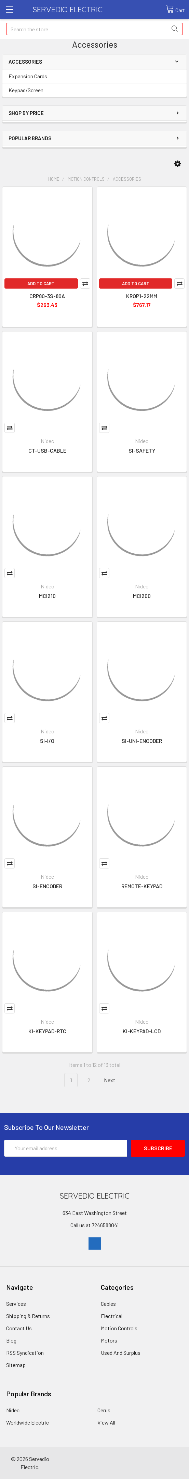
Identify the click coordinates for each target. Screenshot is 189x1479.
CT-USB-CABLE (47, 450)
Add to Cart (41, 283)
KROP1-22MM (141, 296)
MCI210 (47, 595)
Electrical (111, 1316)
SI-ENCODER (47, 886)
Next (113, 1080)
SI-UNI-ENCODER (142, 740)
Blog (11, 1340)
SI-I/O (47, 740)
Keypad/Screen (26, 90)
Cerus (103, 1410)
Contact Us (19, 1328)
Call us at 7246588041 (94, 1225)
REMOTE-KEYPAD (141, 886)
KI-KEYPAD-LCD (142, 1031)
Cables (108, 1303)
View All (106, 1422)
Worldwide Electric (27, 1422)
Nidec (12, 1410)
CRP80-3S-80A (47, 296)
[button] (177, 164)
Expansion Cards (28, 76)
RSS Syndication (25, 1352)
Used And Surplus (120, 1352)
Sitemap (16, 1365)
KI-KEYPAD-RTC (47, 1031)
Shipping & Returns (28, 1316)
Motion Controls (119, 1328)
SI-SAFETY (142, 450)
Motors (109, 1340)
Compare (85, 283)
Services (16, 1303)
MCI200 (142, 595)
